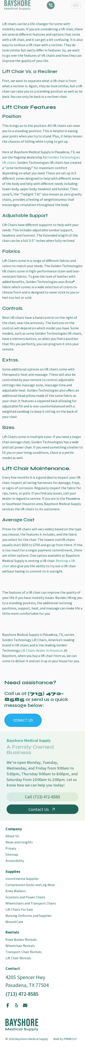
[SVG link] (21, 1025)
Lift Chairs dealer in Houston (42, 650)
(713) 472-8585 (21, 993)
